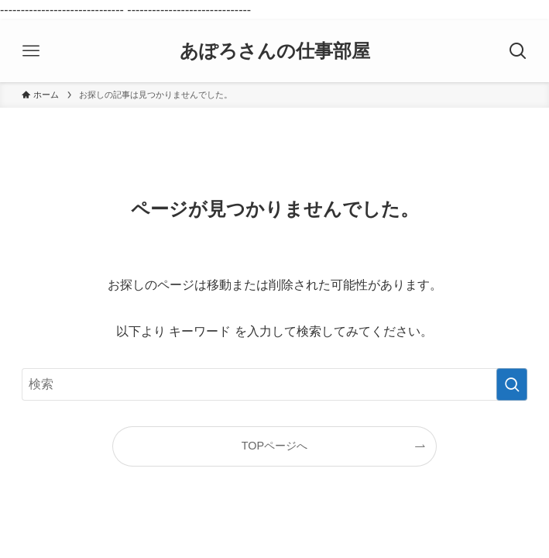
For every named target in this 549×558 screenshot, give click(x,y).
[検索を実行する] (511, 384)
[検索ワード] (274, 384)
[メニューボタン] (31, 51)
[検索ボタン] (518, 51)
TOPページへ (274, 445)
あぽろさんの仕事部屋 (275, 51)
